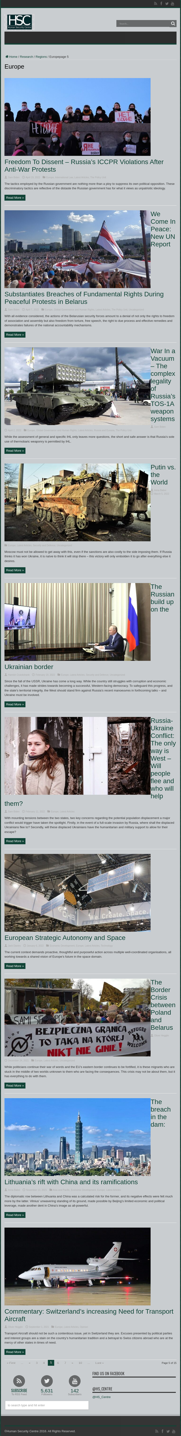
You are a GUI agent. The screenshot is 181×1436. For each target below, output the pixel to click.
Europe (50, 177)
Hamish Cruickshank (19, 675)
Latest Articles (81, 177)
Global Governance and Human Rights (74, 309)
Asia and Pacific (61, 1190)
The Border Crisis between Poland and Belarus (163, 1005)
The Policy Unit (98, 177)
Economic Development (62, 945)
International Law (64, 177)
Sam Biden (14, 177)
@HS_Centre (102, 1389)
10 (80, 1363)
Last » (99, 1363)
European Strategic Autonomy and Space (65, 937)
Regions (41, 56)
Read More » (15, 197)
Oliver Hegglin (161, 1035)
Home (10, 56)
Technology (107, 945)
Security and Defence (44, 545)
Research (26, 56)
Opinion (84, 1327)
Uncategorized (136, 309)
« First (11, 1363)
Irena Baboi (160, 490)
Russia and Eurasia (104, 430)
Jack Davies (14, 945)
